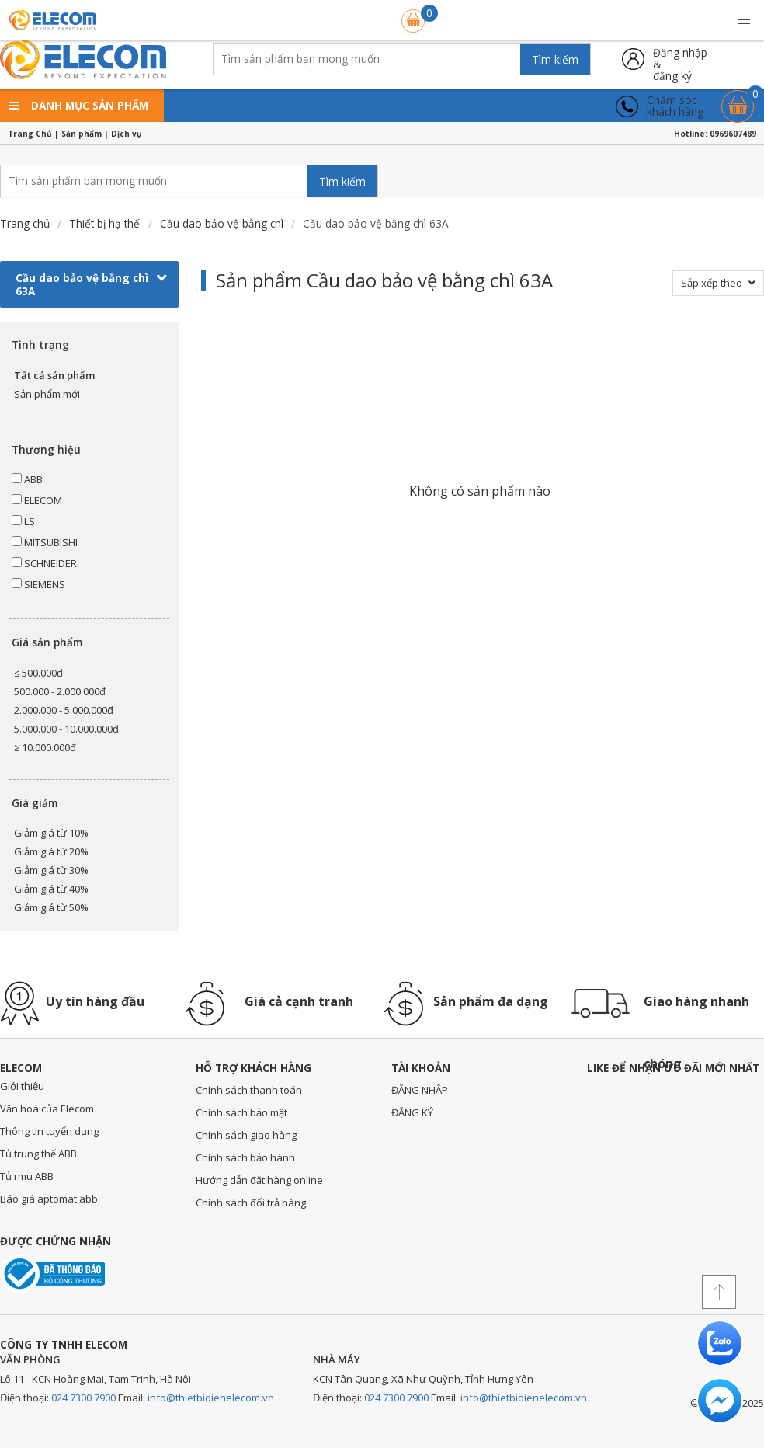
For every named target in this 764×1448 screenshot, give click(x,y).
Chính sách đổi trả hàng (251, 1203)
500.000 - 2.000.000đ (60, 691)
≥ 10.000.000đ (45, 747)
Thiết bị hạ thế (104, 223)
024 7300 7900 (83, 1397)
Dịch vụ (126, 133)
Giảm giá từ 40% (51, 889)
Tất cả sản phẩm (54, 375)
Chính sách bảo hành (245, 1157)
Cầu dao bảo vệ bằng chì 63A (91, 284)
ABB (27, 479)
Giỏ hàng (737, 99)
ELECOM (37, 500)
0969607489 (733, 133)
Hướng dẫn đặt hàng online (259, 1180)
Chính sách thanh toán (249, 1090)
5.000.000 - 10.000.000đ (66, 729)
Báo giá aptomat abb (49, 1199)
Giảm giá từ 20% (51, 851)
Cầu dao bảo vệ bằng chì (221, 223)
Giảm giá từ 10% (51, 833)
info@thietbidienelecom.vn (211, 1397)
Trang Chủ (30, 133)
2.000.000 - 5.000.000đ (63, 710)
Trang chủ (25, 223)
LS (23, 521)
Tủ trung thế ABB (38, 1154)
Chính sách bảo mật (241, 1112)
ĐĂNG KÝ (412, 1112)
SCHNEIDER (44, 563)
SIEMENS (38, 584)
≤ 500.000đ (38, 673)
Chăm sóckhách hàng (675, 106)
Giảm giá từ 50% (51, 907)
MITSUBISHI (45, 542)
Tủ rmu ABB (27, 1176)
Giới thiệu (22, 1086)
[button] (744, 20)
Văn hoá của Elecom (47, 1109)
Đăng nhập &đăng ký (680, 59)
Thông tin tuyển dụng (49, 1131)
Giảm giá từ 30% (51, 870)
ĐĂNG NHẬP (419, 1090)
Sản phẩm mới (47, 394)
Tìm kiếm (555, 59)
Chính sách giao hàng (246, 1135)
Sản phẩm (81, 133)
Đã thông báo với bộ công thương (52, 1273)
